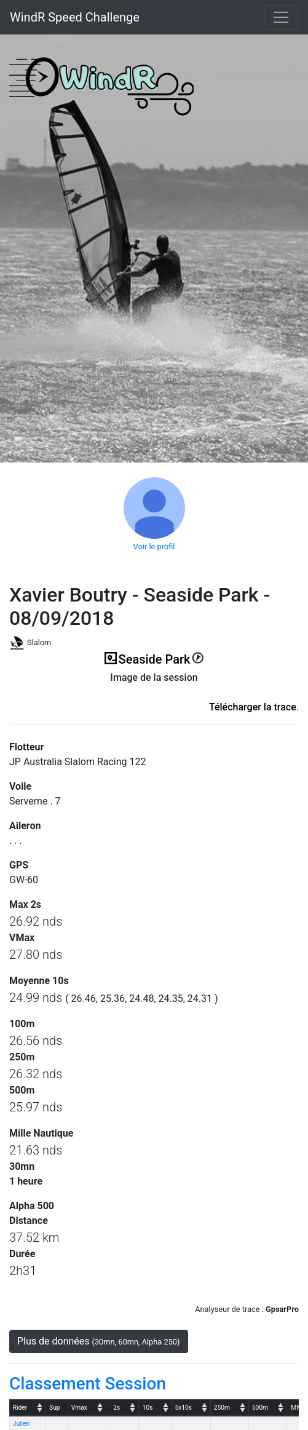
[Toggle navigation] (281, 17)
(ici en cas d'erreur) (154, 692)
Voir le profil (154, 546)
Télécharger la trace (252, 707)
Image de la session (153, 677)
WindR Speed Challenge (75, 17)
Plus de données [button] (98, 1341)
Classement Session (87, 1383)
